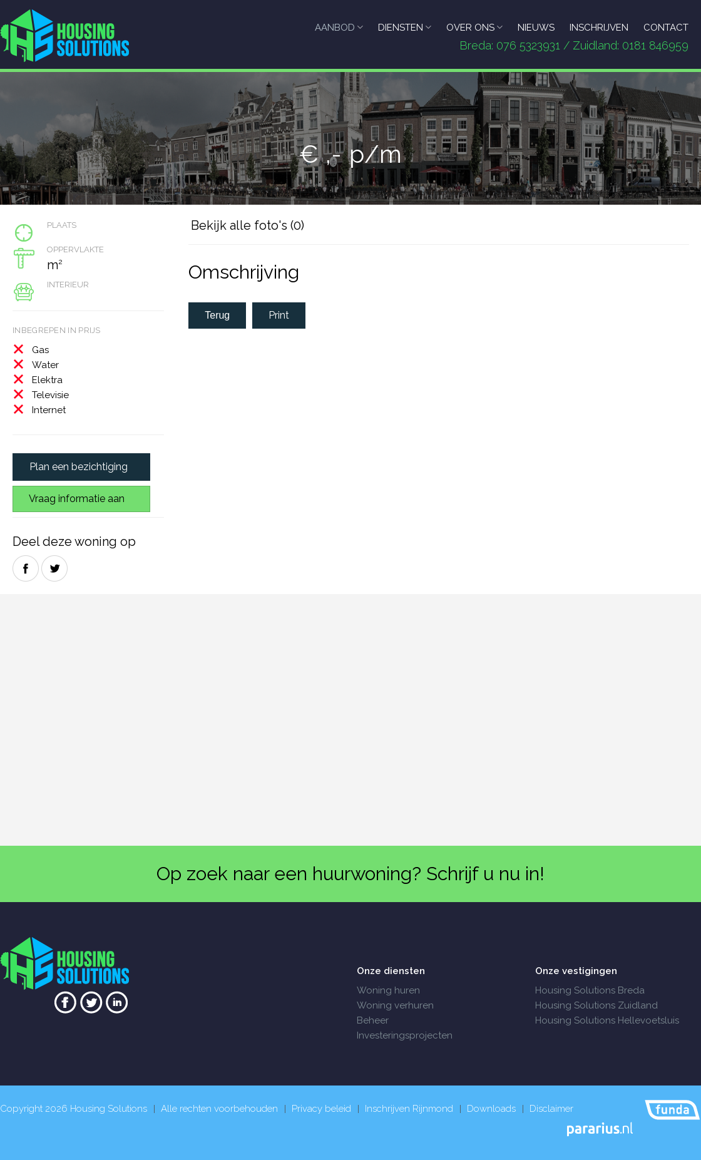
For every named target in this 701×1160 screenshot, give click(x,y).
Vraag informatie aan (77, 499)
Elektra (47, 380)
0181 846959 (655, 45)
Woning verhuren (395, 1005)
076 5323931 (528, 45)
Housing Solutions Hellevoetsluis (607, 1020)
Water (45, 365)
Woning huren (388, 990)
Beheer (373, 1020)
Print (279, 315)
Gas (40, 350)
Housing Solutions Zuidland (596, 1005)
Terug (217, 315)
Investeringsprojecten (405, 1035)
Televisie (50, 395)
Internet (49, 410)
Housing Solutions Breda (590, 990)
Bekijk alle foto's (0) (247, 225)
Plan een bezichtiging (78, 467)
